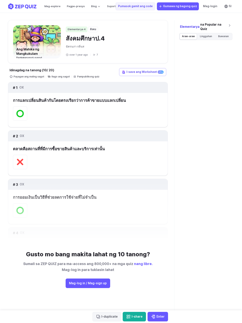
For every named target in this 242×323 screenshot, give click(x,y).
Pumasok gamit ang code (135, 6)
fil (227, 6)
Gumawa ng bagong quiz (178, 6)
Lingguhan (206, 36)
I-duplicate (107, 316)
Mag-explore (52, 6)
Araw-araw (188, 36)
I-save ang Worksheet (143, 72)
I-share (134, 316)
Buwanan (223, 36)
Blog (96, 6)
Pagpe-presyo (76, 6)
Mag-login (210, 6)
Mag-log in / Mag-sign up (88, 283)
